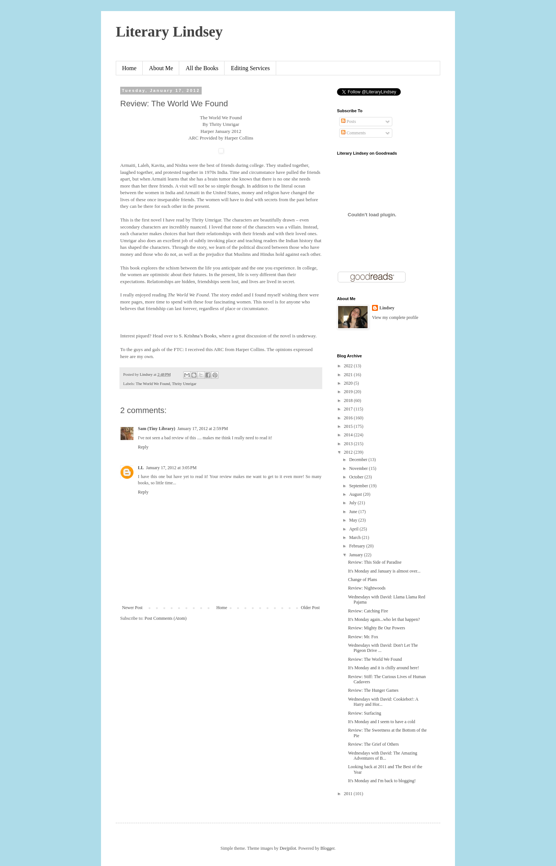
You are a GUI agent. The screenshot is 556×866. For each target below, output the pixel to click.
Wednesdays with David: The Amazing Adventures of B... (382, 755)
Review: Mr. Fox (363, 636)
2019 (349, 391)
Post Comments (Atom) (166, 618)
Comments (353, 132)
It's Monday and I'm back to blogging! (382, 780)
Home (129, 68)
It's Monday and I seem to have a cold (381, 721)
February (357, 546)
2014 (349, 434)
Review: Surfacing (364, 713)
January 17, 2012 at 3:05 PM (171, 467)
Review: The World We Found (375, 659)
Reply (143, 447)
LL (141, 467)
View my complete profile (395, 317)
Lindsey (387, 307)
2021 (349, 374)
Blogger (327, 848)
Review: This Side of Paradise (375, 562)
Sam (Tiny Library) (156, 428)
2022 (349, 365)
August (356, 494)
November (359, 468)
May (353, 520)
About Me (161, 68)
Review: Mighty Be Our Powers (376, 627)
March (355, 537)
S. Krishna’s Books (197, 336)
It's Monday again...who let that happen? (384, 619)
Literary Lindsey (169, 31)
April (354, 529)
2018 (349, 400)
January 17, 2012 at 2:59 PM (202, 428)
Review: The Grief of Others (373, 744)
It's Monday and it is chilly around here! (383, 667)
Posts (348, 121)
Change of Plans (362, 579)
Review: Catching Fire (368, 611)
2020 (349, 383)
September (359, 485)
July (353, 502)
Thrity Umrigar (184, 383)
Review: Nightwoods (367, 588)
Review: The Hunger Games (373, 690)
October (357, 477)
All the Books (201, 68)
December (358, 459)
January (356, 554)
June (353, 511)
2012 (349, 452)
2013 (349, 443)
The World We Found (153, 383)
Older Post (310, 607)
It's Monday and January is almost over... (384, 571)
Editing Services (250, 68)
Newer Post (132, 607)
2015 (349, 426)
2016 (349, 417)
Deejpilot (287, 848)
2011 (349, 793)
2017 (349, 409)
